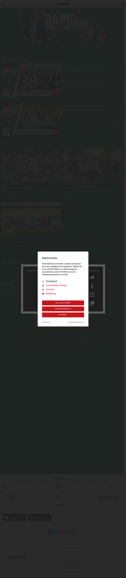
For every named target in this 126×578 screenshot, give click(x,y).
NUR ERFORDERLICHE (63, 309)
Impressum (46, 322)
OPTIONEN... (63, 315)
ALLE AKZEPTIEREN (63, 303)
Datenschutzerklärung (76, 322)
